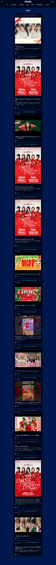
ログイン (52, 1)
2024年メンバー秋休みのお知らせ (21, 446)
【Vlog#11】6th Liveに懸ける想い (22, 536)
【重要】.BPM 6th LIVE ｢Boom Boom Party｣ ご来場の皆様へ (27, 500)
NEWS (27, 4)
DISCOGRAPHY (13, 4)
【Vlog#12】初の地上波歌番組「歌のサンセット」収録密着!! (27, 435)
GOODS (32, 4)
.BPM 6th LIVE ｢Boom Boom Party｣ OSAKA (24, 239)
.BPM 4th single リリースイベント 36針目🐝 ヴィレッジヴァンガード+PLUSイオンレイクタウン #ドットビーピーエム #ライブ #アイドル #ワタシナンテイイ (28, 338)
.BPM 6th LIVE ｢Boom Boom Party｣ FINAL (24, 187)
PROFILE (47, 4)
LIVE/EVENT (21, 4)
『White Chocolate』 (19, 46)
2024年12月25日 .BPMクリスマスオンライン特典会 (25, 305)
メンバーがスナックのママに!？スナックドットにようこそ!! (26, 371)
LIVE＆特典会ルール (40, 4)
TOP (7, 4)
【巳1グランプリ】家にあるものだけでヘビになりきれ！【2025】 (28, 274)
